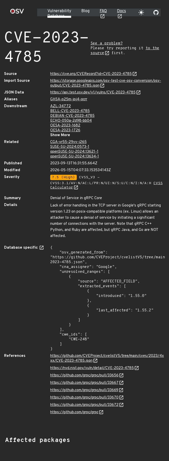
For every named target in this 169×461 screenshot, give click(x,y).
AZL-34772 (60, 106)
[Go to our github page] (156, 12)
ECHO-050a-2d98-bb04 (71, 120)
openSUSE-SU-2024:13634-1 (74, 156)
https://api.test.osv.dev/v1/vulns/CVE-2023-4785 (93, 92)
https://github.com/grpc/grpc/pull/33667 (84, 382)
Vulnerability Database (59, 14)
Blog (85, 11)
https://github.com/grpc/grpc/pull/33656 (84, 375)
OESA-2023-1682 (65, 125)
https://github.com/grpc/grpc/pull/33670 (84, 397)
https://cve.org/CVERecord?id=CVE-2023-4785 (91, 74)
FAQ (103, 11)
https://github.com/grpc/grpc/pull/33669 (84, 390)
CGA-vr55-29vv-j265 (68, 142)
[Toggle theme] (141, 12)
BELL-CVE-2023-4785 (70, 111)
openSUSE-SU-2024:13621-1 (74, 151)
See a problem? (106, 43)
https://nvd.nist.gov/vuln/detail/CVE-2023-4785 (92, 368)
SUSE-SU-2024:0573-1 (69, 147)
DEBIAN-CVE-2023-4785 (72, 116)
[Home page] (17, 13)
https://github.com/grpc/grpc (74, 412)
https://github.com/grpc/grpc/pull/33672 (84, 405)
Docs (121, 11)
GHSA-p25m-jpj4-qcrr (68, 99)
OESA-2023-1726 (65, 130)
